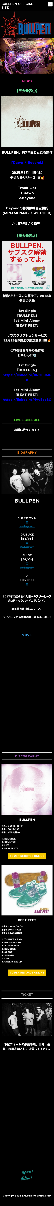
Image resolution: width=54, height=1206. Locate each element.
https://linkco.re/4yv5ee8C (27, 369)
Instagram (27, 544)
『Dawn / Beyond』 (27, 162)
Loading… (27, 1108)
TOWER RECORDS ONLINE (27, 862)
